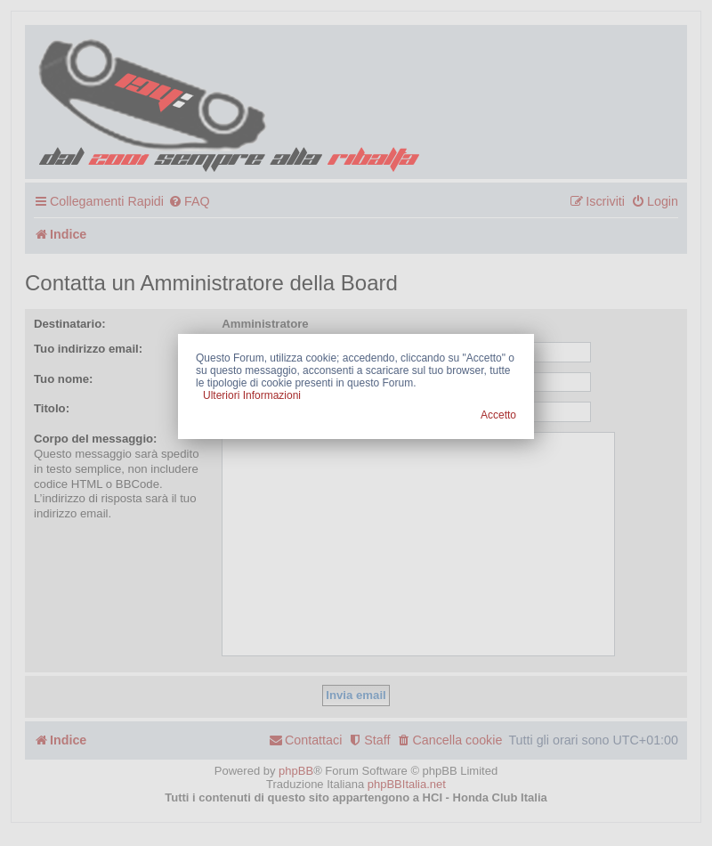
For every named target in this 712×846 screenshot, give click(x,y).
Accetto (498, 415)
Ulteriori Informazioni (252, 395)
